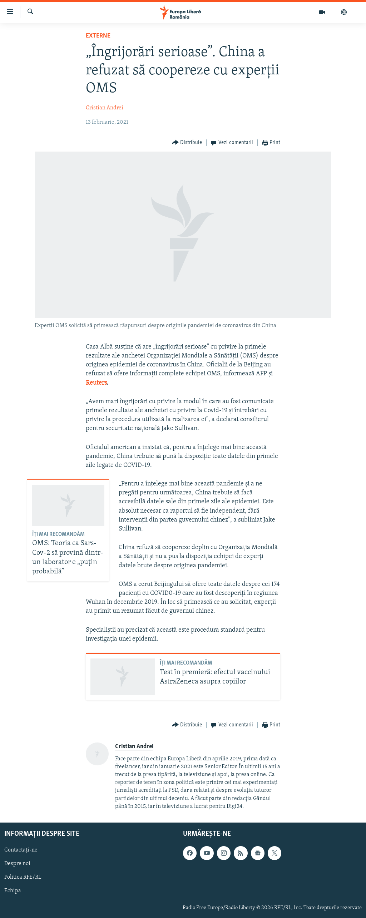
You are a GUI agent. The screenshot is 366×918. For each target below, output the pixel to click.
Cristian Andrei (104, 108)
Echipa (12, 891)
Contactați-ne (21, 850)
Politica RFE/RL (22, 877)
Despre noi (17, 864)
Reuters (96, 383)
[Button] (187, 143)
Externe (98, 36)
